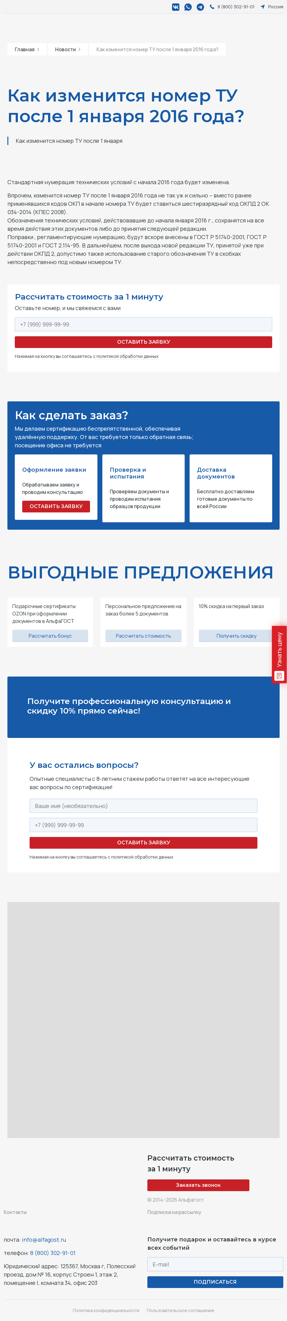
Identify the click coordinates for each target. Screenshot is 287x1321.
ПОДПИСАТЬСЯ (215, 1282)
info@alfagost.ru (44, 1239)
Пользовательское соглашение (180, 1310)
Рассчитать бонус (50, 635)
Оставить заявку (143, 342)
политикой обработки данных (127, 356)
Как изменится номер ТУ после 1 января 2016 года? (157, 49)
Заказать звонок (198, 1185)
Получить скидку (236, 635)
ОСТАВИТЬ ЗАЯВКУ (56, 506)
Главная (27, 49)
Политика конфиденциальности (106, 1310)
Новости (67, 49)
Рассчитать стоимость (143, 635)
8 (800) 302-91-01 (53, 1253)
